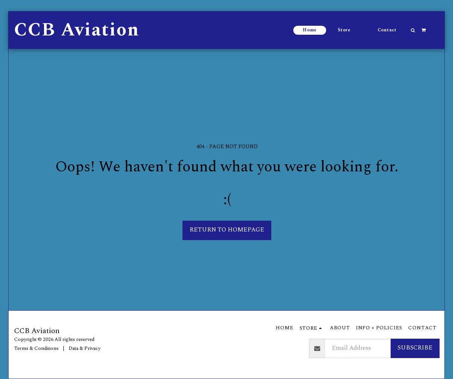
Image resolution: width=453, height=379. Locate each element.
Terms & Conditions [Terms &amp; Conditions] (36, 348)
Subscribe (414, 347)
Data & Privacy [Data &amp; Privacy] (84, 348)
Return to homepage (227, 229)
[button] (413, 30)
